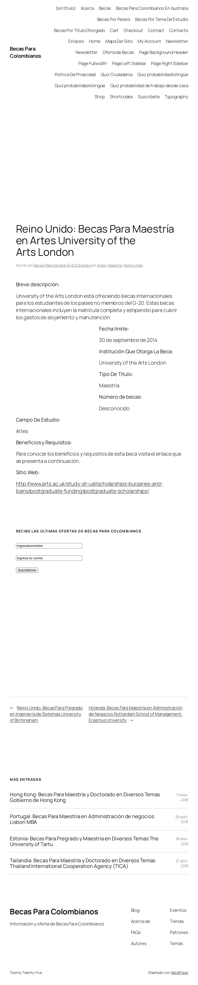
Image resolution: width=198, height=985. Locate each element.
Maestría (115, 265)
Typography (176, 97)
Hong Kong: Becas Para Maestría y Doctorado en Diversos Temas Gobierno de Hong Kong (85, 797)
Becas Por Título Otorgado (79, 30)
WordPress (179, 972)
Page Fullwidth (92, 63)
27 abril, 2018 (182, 863)
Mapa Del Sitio (119, 41)
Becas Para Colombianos (25, 52)
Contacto (178, 30)
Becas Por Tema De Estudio (161, 19)
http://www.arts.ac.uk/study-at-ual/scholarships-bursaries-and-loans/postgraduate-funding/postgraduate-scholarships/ (89, 487)
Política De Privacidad (75, 74)
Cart (114, 30)
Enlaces (76, 41)
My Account (149, 41)
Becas (105, 8)
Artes (101, 265)
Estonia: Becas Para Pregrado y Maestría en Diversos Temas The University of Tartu (84, 841)
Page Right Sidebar (169, 63)
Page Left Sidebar (129, 63)
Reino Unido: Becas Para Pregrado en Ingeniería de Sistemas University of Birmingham (46, 714)
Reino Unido (133, 265)
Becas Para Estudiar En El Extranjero (63, 265)
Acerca (87, 8)
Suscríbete (149, 97)
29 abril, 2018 (181, 819)
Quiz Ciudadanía (117, 74)
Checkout (133, 30)
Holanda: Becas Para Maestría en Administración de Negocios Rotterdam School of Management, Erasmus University (135, 714)
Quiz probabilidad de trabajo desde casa (149, 85)
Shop (100, 97)
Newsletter (177, 41)
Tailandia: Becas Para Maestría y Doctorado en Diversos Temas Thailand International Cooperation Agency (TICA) (82, 863)
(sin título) (65, 8)
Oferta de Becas (118, 52)
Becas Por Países (113, 19)
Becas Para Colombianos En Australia (152, 8)
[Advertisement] (99, 159)
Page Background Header (163, 52)
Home (95, 41)
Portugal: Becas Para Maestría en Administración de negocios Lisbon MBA (82, 819)
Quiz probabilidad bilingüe (162, 74)
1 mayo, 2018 (182, 797)
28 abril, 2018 (182, 841)
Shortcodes (121, 97)
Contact (156, 30)
